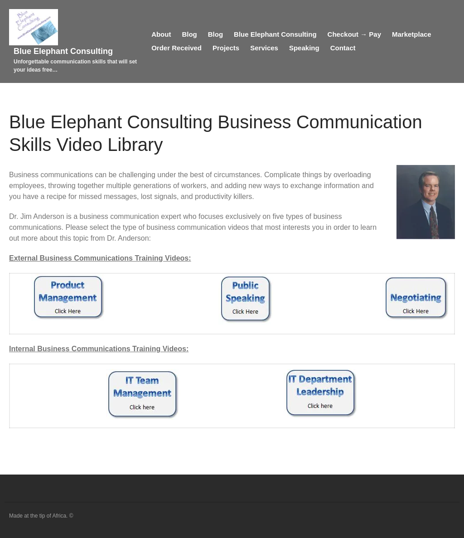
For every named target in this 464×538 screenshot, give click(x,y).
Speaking (304, 48)
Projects (226, 48)
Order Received (176, 48)
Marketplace (411, 34)
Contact (343, 48)
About (161, 34)
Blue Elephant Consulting (63, 51)
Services (264, 48)
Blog (189, 34)
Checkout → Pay (354, 34)
